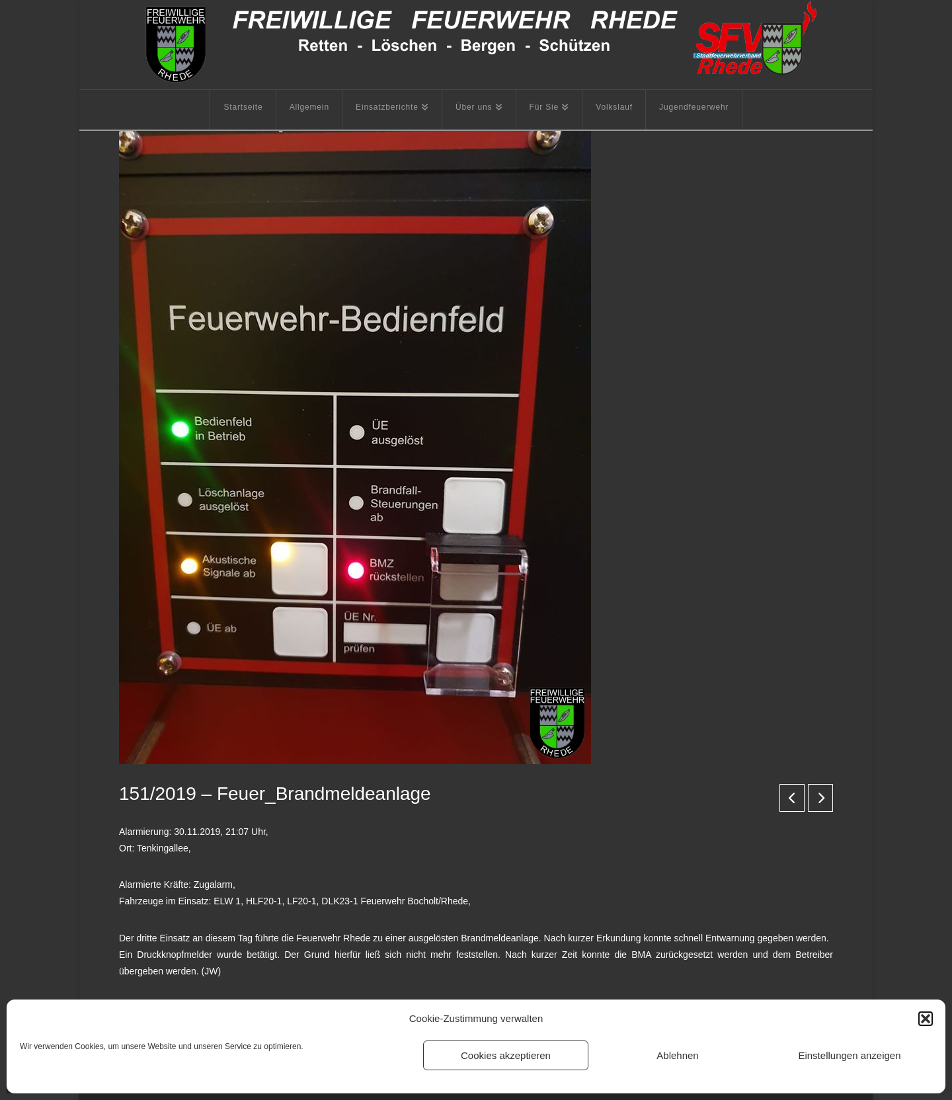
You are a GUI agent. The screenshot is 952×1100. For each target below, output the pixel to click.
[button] (925, 1018)
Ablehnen (677, 1055)
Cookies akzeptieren (506, 1055)
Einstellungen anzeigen (849, 1055)
